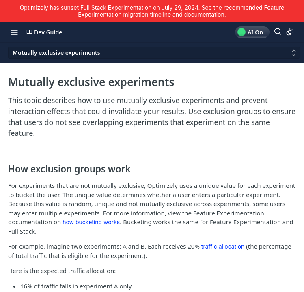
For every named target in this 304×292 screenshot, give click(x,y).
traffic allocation (223, 246)
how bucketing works (91, 222)
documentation (204, 14)
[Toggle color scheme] (290, 32)
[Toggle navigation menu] (14, 32)
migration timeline (147, 14)
